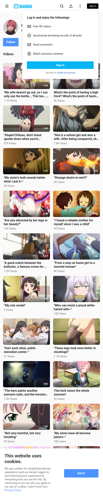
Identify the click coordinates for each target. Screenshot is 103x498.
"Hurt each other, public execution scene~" (20, 350)
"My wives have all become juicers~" (72, 435)
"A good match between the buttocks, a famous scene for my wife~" (26, 265)
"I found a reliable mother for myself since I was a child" (73, 222)
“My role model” (15, 305)
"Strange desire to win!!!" (70, 177)
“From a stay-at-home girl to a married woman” (74, 264)
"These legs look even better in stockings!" (75, 350)
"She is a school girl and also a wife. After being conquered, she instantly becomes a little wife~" (76, 137)
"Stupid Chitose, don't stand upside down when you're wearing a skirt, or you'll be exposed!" (22, 137)
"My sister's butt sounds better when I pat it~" (24, 179)
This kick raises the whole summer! (71, 392)
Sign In (60, 65)
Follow (10, 42)
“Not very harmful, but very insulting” (22, 435)
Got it (81, 473)
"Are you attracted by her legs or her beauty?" (26, 222)
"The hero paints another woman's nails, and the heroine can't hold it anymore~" (25, 392)
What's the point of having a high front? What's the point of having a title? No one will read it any (76, 94)
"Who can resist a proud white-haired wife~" (75, 307)
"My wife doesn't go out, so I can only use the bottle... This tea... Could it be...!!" (26, 94)
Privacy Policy (13, 490)
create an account (66, 72)
